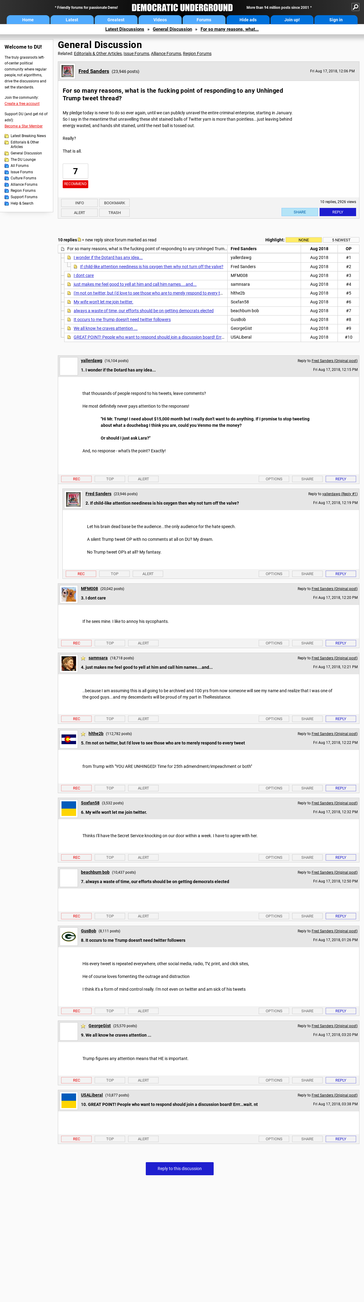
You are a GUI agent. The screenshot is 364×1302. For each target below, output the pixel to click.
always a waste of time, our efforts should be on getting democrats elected (144, 310)
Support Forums (24, 197)
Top (110, 479)
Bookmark (114, 203)
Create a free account (22, 104)
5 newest (341, 240)
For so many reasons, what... (230, 29)
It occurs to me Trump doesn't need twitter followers (122, 319)
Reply (337, 212)
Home (28, 19)
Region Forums (23, 190)
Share (300, 212)
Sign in (336, 19)
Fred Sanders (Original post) (335, 361)
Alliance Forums (24, 184)
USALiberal (92, 1095)
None (304, 240)
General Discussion (172, 29)
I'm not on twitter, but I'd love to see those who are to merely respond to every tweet (151, 293)
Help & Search (22, 203)
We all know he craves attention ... (106, 328)
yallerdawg (91, 360)
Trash (114, 212)
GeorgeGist (100, 1025)
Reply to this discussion (180, 1168)
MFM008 (89, 588)
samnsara (98, 657)
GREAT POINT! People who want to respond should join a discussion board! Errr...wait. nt (157, 337)
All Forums (20, 166)
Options (274, 479)
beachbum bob (95, 872)
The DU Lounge (23, 159)
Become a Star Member (24, 126)
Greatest (115, 19)
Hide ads (248, 19)
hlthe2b (96, 733)
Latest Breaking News (28, 136)
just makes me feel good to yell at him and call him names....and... (135, 284)
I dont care (84, 275)
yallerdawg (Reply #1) (340, 494)
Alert (79, 212)
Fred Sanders (94, 71)
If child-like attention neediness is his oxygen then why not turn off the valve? (151, 266)
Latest (72, 19)
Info (79, 203)
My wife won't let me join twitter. (103, 301)
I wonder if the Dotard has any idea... (108, 257)
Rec (76, 479)
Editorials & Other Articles (25, 144)
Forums (204, 19)
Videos (160, 19)
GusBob (88, 930)
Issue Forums (22, 172)
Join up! (292, 19)
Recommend (75, 184)
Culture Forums (23, 178)
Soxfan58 (90, 802)
